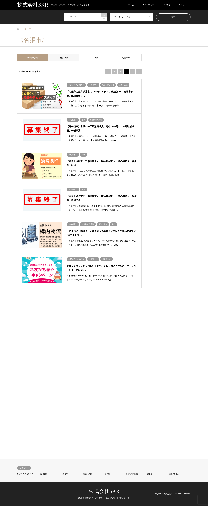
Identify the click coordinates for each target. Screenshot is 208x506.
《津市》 (107, 474)
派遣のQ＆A (173, 474)
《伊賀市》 (43, 474)
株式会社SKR (104, 491)
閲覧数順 (126, 57)
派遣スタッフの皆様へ (95, 498)
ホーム (131, 5)
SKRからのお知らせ (25, 474)
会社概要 (166, 5)
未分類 (150, 474)
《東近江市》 (87, 474)
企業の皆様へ (111, 498)
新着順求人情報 (132, 474)
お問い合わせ (185, 5)
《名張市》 (65, 474)
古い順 (95, 57)
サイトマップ (148, 5)
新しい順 (64, 57)
